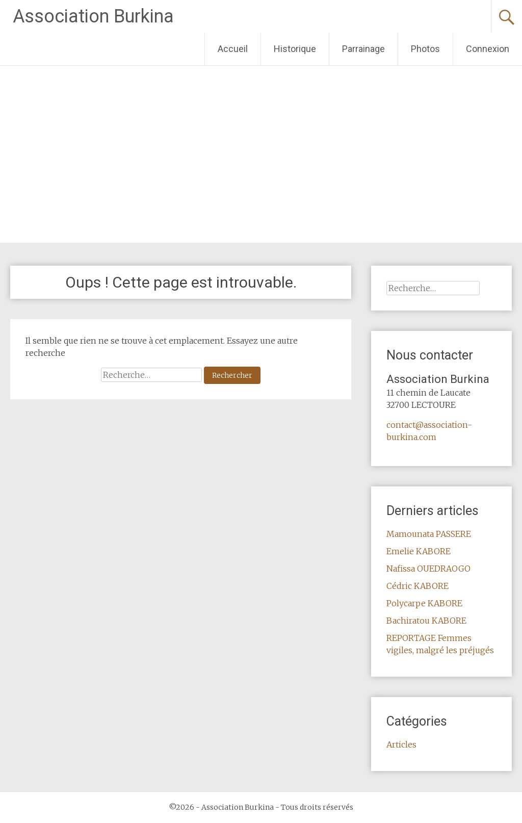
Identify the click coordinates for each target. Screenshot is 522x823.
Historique (295, 48)
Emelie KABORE (418, 551)
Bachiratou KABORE (426, 620)
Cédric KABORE (417, 586)
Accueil (233, 48)
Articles (401, 744)
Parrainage (363, 48)
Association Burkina (93, 16)
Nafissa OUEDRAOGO (428, 568)
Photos (425, 48)
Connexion (487, 48)
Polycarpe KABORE (424, 603)
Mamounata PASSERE (428, 534)
